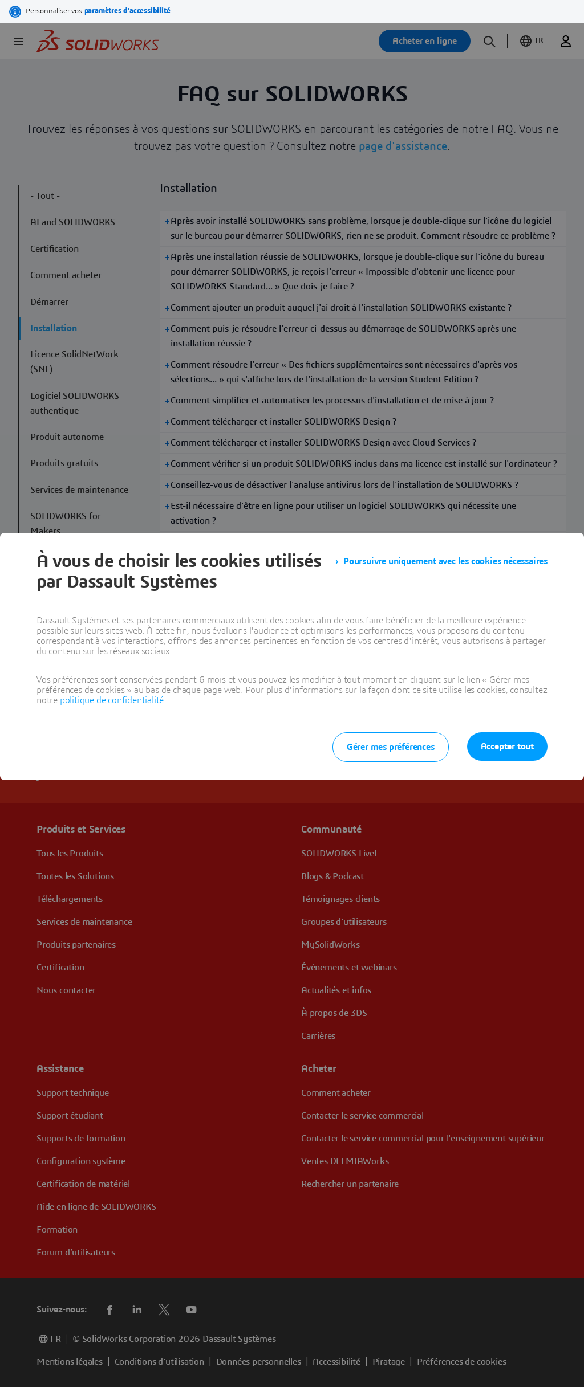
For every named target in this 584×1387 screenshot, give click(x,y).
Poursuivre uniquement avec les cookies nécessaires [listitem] (445, 561)
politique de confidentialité (112, 700)
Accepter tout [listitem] (507, 746)
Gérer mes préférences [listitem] (391, 747)
